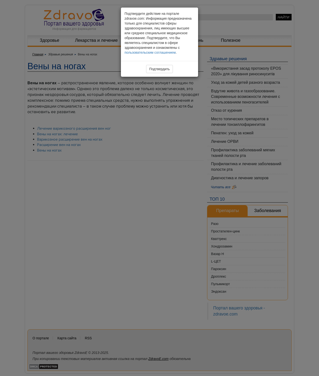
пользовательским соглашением (150, 52)
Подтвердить (159, 69)
